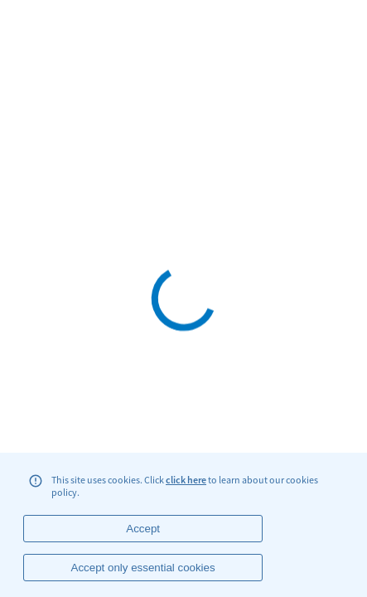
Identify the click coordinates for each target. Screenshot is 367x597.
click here (186, 479)
